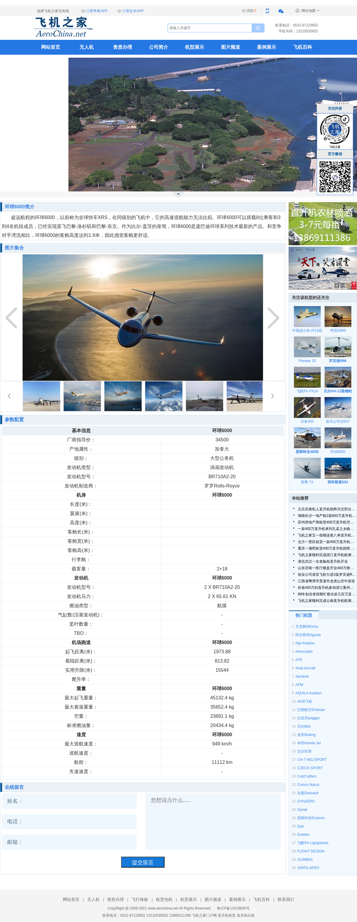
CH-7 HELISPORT (312, 760)
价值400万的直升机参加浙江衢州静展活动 (327, 588)
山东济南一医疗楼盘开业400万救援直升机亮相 (327, 568)
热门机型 (303, 615)
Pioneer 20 (307, 361)
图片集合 (14, 247)
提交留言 (143, 863)
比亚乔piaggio (308, 718)
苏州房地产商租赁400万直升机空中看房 (327, 522)
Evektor (303, 835)
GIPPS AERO (308, 868)
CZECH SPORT (310, 768)
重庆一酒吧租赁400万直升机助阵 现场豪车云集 (327, 548)
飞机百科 (302, 47)
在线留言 (14, 787)
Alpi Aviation (305, 643)
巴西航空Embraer (311, 710)
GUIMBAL (305, 860)
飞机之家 (93, 27)
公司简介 (158, 47)
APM (299, 685)
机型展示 (194, 47)
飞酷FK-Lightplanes (312, 843)
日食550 (307, 421)
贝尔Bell (303, 726)
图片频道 (230, 47)
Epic (300, 826)
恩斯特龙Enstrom (311, 818)
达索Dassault (307, 793)
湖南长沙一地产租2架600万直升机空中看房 (327, 516)
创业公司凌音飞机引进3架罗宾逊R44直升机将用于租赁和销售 (327, 574)
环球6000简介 (20, 206)
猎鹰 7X (307, 482)
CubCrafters (307, 776)
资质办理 (122, 47)
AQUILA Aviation (308, 693)
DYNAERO (306, 801)
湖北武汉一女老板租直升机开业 (323, 561)
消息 (251, 11)
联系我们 (50, 61)
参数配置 (14, 419)
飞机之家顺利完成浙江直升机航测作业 (327, 555)
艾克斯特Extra (306, 626)
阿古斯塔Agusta (308, 635)
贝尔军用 (304, 751)
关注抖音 (335, 108)
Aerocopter (304, 651)
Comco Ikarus (308, 785)
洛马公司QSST (338, 421)
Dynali (302, 810)
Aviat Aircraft (305, 668)
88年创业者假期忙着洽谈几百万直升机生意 (327, 594)
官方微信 (335, 154)
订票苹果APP (96, 11)
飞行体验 (139, 899)
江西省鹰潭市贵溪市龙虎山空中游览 (326, 581)
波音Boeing (306, 735)
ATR (298, 660)
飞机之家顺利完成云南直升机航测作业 (327, 601)
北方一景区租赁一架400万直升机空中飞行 (327, 542)
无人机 (86, 47)
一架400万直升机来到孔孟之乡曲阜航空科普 (327, 529)
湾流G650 (338, 330)
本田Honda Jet (309, 743)
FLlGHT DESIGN (310, 851)
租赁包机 (164, 899)
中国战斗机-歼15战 (307, 330)
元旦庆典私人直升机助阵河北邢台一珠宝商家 (327, 509)
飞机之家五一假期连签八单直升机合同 (327, 535)
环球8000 (337, 452)
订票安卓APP (133, 11)
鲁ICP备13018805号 (233, 908)
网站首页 (50, 47)
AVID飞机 (304, 701)
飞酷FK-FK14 (307, 391)
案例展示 (266, 47)
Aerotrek (302, 676)
